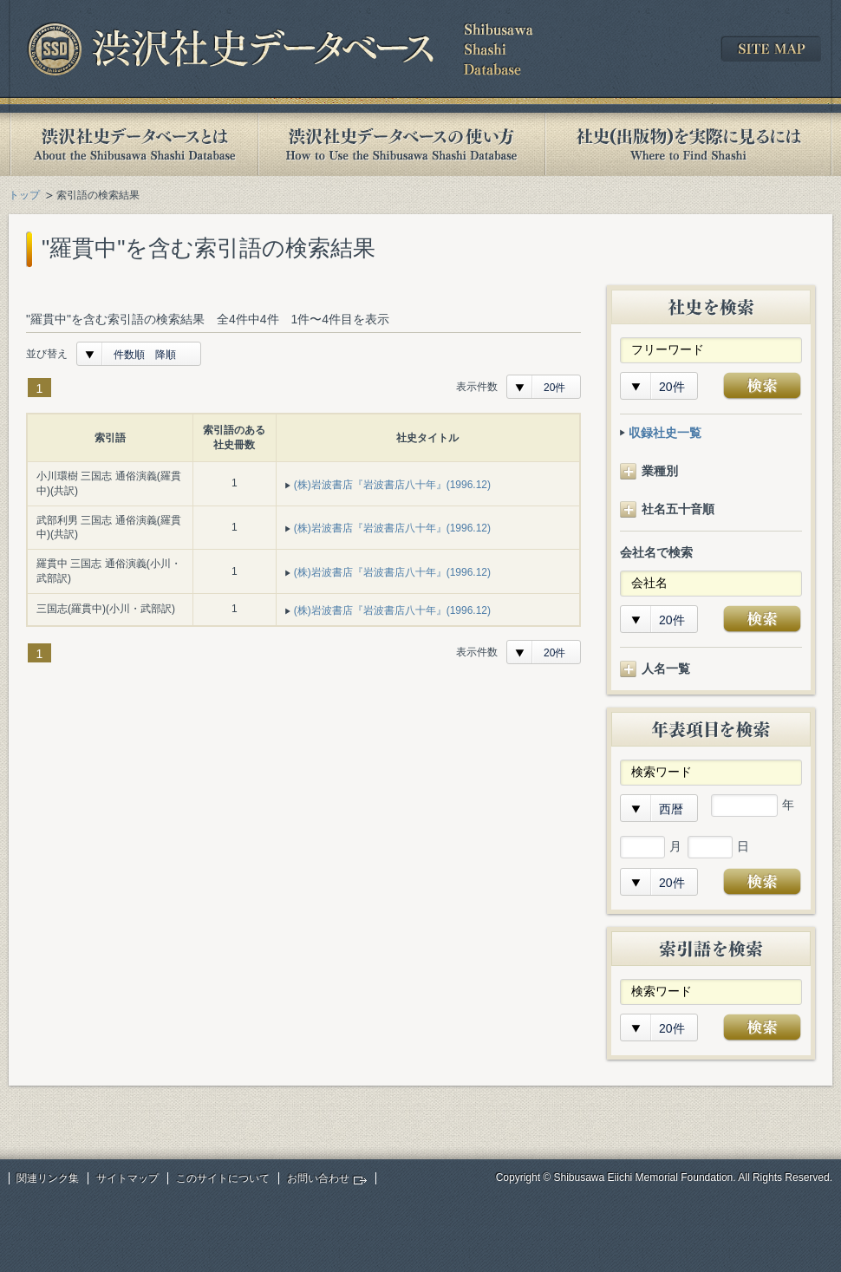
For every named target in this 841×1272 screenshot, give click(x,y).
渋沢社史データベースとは (133, 144)
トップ (24, 195)
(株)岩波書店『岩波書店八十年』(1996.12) (392, 485)
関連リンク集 (47, 1178)
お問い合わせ (318, 1178)
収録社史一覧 (665, 433)
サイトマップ (127, 1178)
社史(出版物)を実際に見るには (688, 144)
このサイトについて (223, 1178)
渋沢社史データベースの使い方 (401, 144)
